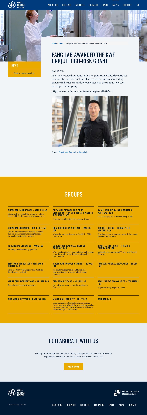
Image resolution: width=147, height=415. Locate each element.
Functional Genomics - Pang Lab (73, 152)
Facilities (80, 4)
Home (54, 43)
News (115, 5)
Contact (127, 4)
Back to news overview (22, 73)
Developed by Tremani (17, 405)
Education (94, 4)
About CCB (53, 4)
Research (66, 4)
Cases (105, 4)
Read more (73, 366)
